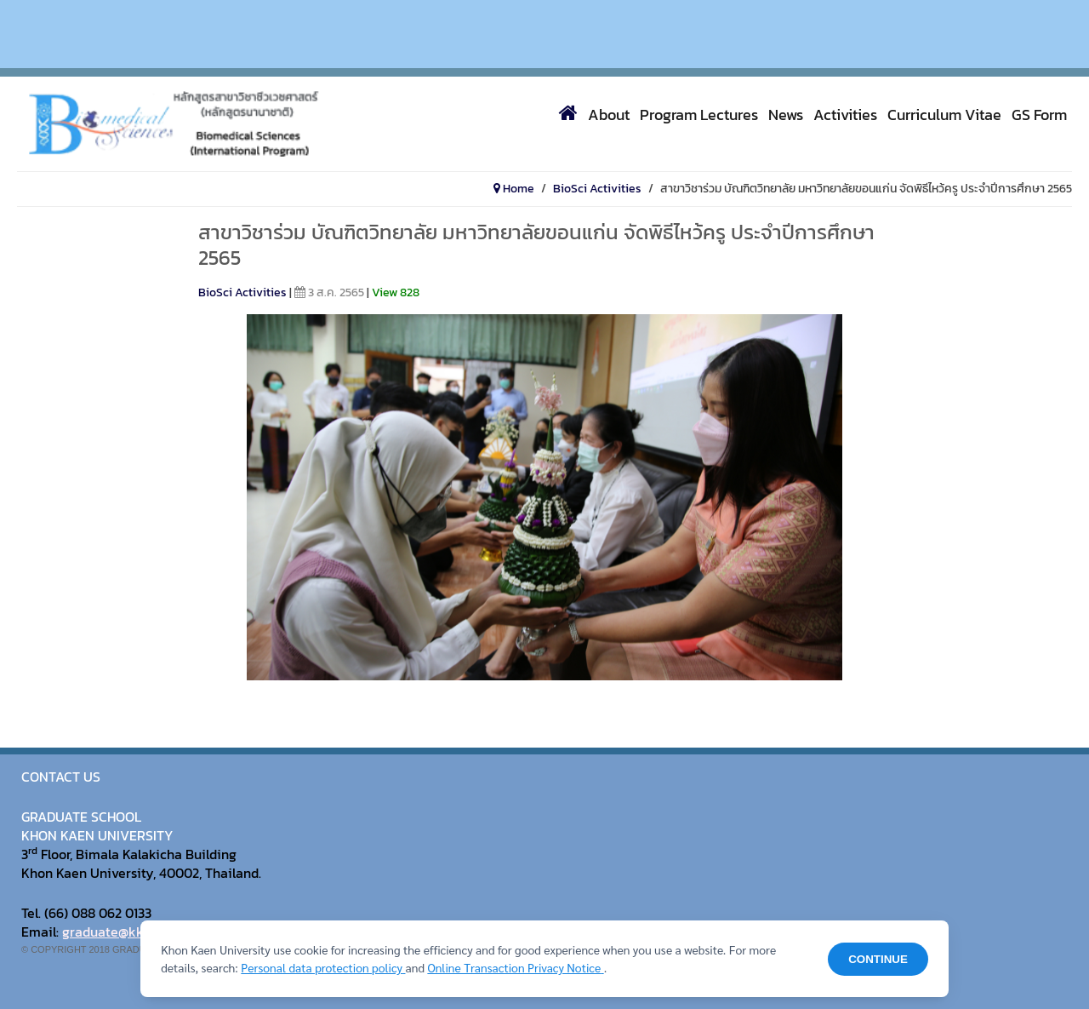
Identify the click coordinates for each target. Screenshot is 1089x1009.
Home (513, 189)
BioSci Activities (597, 189)
